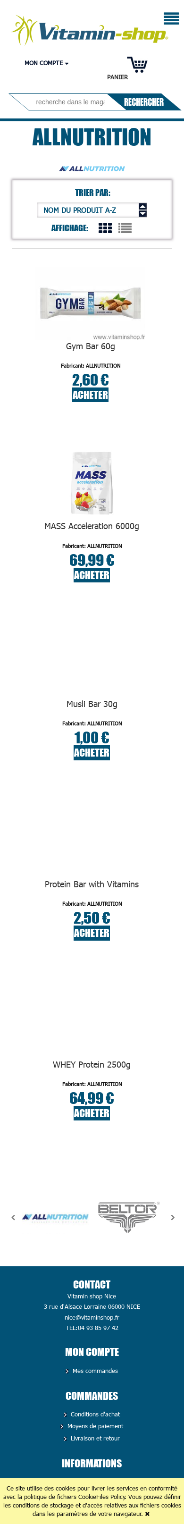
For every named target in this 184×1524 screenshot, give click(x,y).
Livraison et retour (94, 1438)
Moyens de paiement (94, 1426)
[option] (55, 1217)
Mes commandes (94, 1370)
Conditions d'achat (94, 1414)
